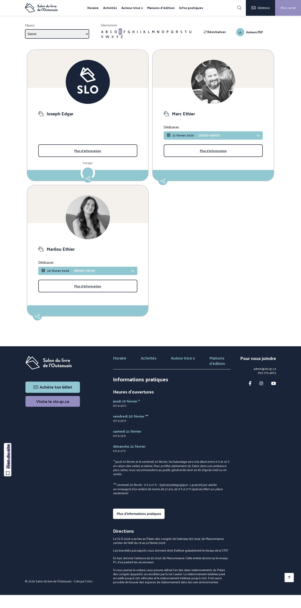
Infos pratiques (191, 7)
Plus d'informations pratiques (139, 526)
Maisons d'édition (161, 7)
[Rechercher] (239, 8)
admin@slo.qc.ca (264, 382)
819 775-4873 (267, 386)
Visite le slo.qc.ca (52, 414)
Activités (110, 7)
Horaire (93, 7)
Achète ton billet (52, 400)
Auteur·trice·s (132, 7)
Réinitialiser (215, 32)
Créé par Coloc (83, 594)
